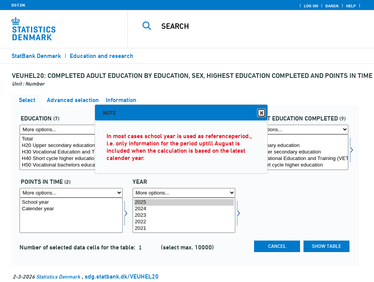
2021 (184, 228)
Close (261, 113)
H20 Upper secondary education (71, 145)
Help (351, 5)
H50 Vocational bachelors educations (71, 165)
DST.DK (18, 5)
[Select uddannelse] (71, 152)
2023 (184, 215)
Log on (311, 5)
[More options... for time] (184, 193)
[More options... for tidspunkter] (71, 193)
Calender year (71, 209)
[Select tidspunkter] (71, 215)
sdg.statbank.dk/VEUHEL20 (122, 276)
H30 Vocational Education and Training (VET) (71, 152)
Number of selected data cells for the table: (78, 247)
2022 (184, 222)
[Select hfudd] (296, 152)
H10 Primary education (297, 145)
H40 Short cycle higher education (71, 158)
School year (71, 202)
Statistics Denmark (58, 276)
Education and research (101, 55)
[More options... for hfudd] (296, 129)
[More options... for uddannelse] (71, 129)
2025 (184, 202)
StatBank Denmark (36, 55)
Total (71, 139)
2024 (184, 209)
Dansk (332, 5)
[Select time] (184, 215)
